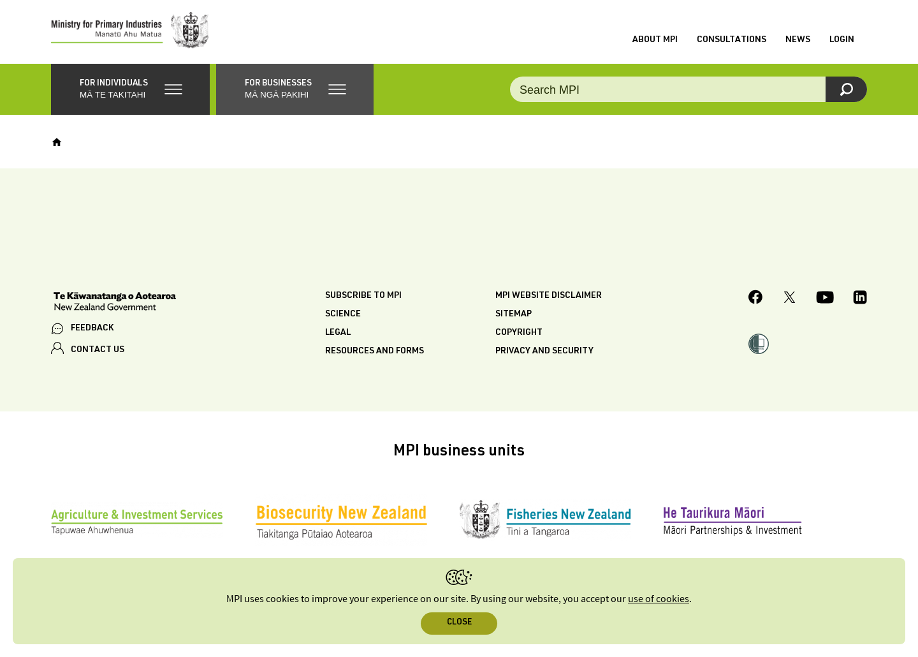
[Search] (846, 89)
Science (343, 314)
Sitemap (513, 314)
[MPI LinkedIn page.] (860, 299)
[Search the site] (688, 89)
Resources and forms (374, 351)
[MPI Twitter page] (789, 299)
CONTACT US (97, 350)
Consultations (731, 40)
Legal (338, 332)
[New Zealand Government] (114, 303)
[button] (130, 89)
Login (841, 40)
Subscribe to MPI (363, 296)
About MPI (655, 40)
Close (459, 623)
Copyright (519, 332)
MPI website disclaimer (548, 296)
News (797, 40)
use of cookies (658, 599)
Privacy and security (544, 351)
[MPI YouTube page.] (825, 299)
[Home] (56, 142)
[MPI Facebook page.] (755, 299)
